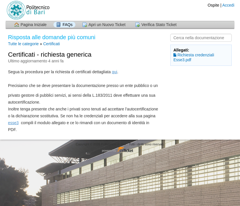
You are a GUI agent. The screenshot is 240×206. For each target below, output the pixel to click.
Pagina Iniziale (34, 24)
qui (114, 72)
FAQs (68, 24)
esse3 (13, 122)
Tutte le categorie (23, 43)
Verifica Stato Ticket (159, 24)
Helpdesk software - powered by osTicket (120, 149)
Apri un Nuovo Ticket (107, 24)
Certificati (51, 43)
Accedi (228, 5)
